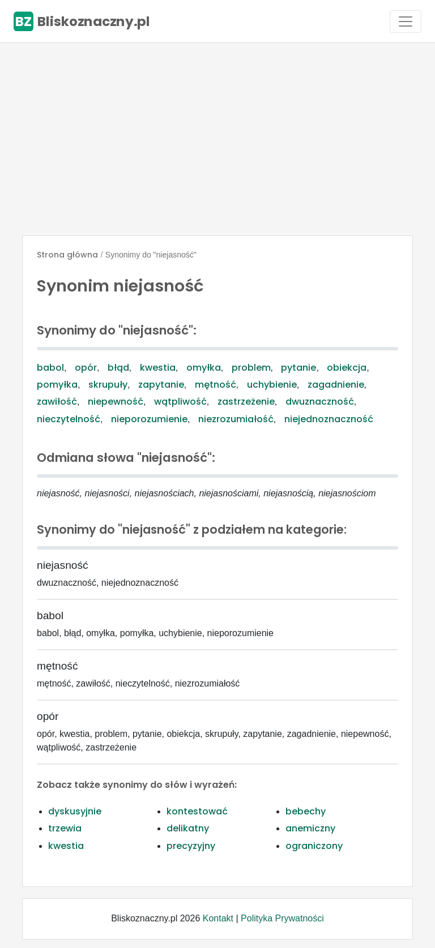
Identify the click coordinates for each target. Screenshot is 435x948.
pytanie (298, 367)
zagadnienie (336, 384)
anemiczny (310, 828)
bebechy (305, 811)
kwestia (158, 367)
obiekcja (346, 367)
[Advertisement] (217, 139)
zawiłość (57, 401)
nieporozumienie (149, 419)
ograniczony (314, 845)
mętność (215, 384)
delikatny (188, 828)
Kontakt (218, 918)
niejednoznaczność (328, 419)
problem (251, 367)
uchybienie (272, 384)
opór (86, 367)
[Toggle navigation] (405, 21)
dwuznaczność (319, 401)
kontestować (197, 811)
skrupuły (107, 384)
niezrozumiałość (236, 419)
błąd (118, 367)
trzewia (65, 828)
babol (50, 367)
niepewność (115, 401)
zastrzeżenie (246, 401)
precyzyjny (191, 845)
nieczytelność (68, 419)
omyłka (203, 367)
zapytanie (161, 384)
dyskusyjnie (74, 811)
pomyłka (57, 384)
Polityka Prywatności (282, 918)
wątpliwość (180, 401)
